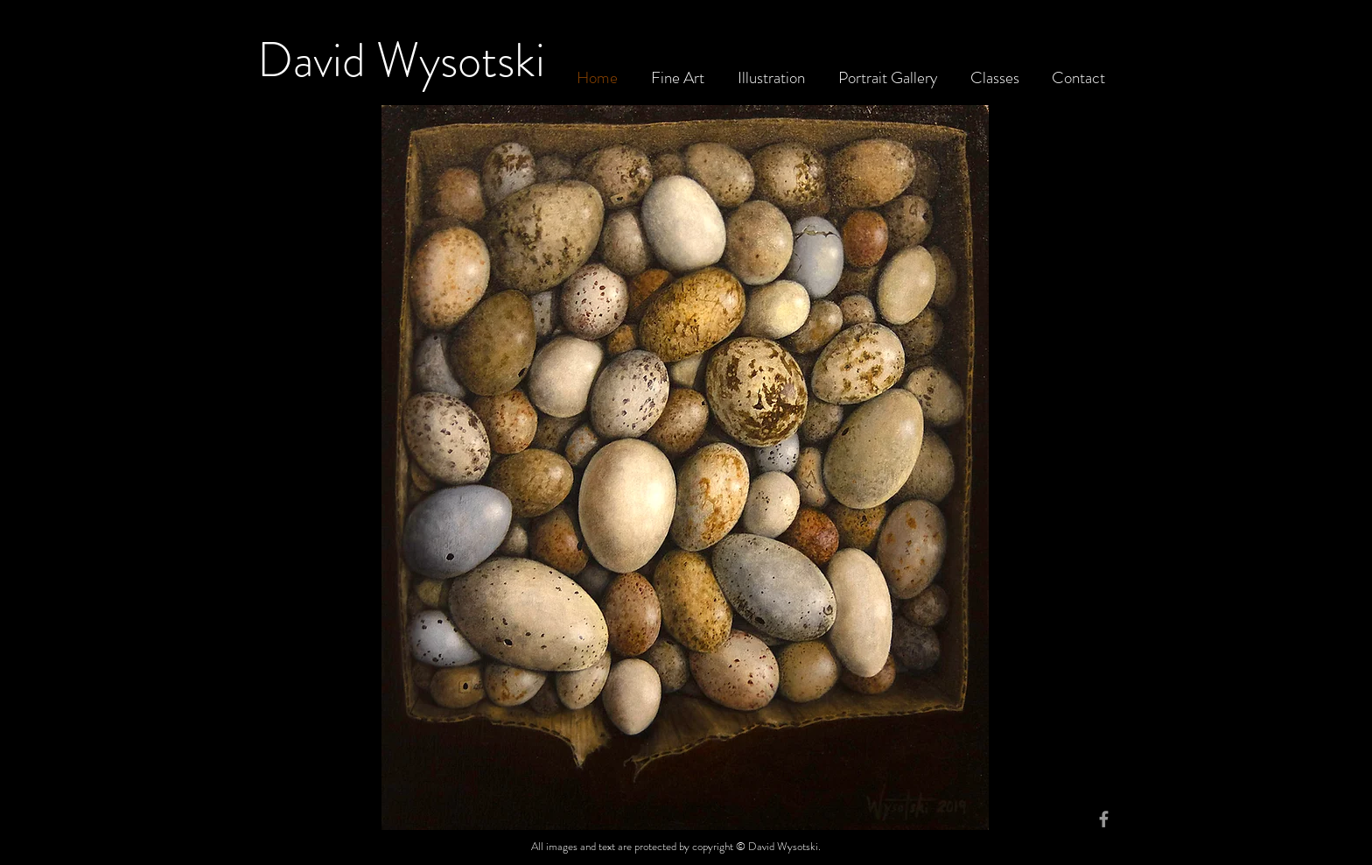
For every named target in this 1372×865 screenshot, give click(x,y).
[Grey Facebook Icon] (1104, 819)
